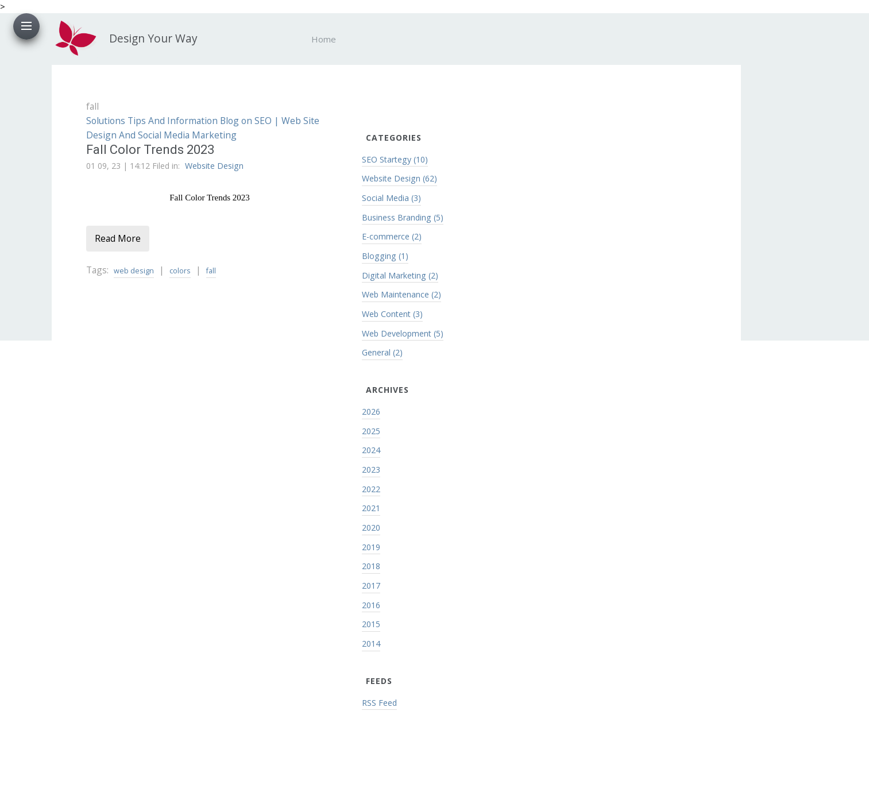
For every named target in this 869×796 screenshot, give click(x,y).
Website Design (214, 165)
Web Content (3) (392, 313)
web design (134, 271)
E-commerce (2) (392, 236)
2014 (371, 643)
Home (323, 39)
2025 (371, 431)
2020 (371, 527)
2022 (371, 489)
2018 (371, 566)
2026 (371, 411)
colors (180, 271)
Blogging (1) (385, 255)
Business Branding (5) (402, 217)
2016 (371, 605)
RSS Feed (379, 702)
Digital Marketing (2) (400, 275)
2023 (371, 469)
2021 (371, 508)
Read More (118, 238)
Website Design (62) (399, 178)
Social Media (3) (391, 197)
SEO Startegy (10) (395, 159)
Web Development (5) (402, 333)
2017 (371, 585)
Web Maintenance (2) (401, 294)
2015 (371, 624)
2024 (371, 450)
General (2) (382, 352)
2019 (371, 547)
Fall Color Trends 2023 (150, 149)
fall (211, 271)
